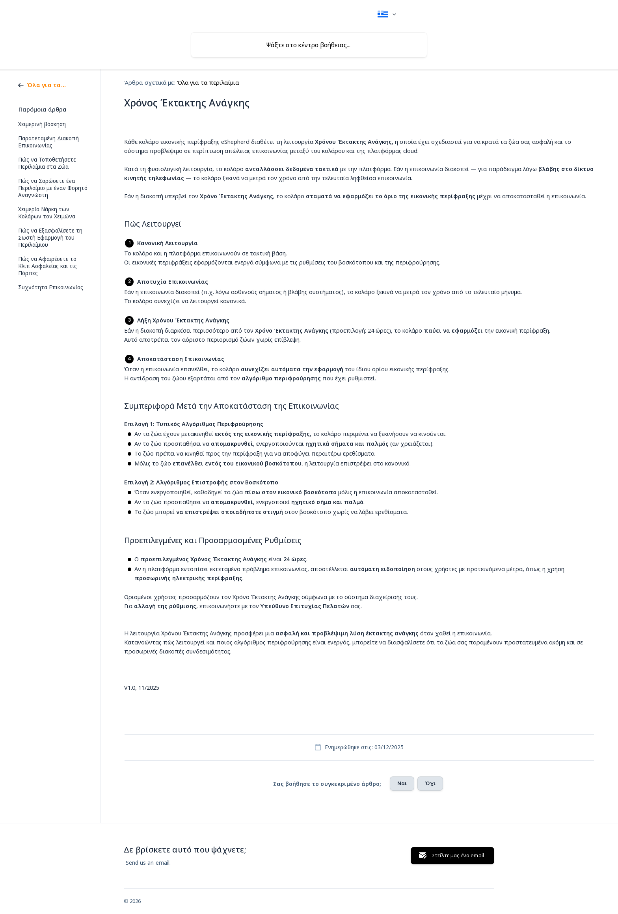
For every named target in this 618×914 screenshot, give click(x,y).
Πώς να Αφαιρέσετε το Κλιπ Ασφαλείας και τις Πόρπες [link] (47, 266)
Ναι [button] (402, 783)
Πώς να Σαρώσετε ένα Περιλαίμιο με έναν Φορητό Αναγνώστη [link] (52, 188)
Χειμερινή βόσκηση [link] (42, 124)
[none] (387, 14)
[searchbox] (309, 45)
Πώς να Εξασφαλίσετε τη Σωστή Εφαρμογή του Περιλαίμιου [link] (50, 237)
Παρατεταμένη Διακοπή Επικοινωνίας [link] (48, 142)
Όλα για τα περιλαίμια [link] (208, 82)
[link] (44, 84)
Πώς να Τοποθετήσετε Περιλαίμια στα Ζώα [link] (47, 163)
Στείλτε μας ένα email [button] (458, 855)
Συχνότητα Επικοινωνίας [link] (50, 287)
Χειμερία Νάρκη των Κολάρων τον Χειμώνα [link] (46, 213)
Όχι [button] (430, 783)
